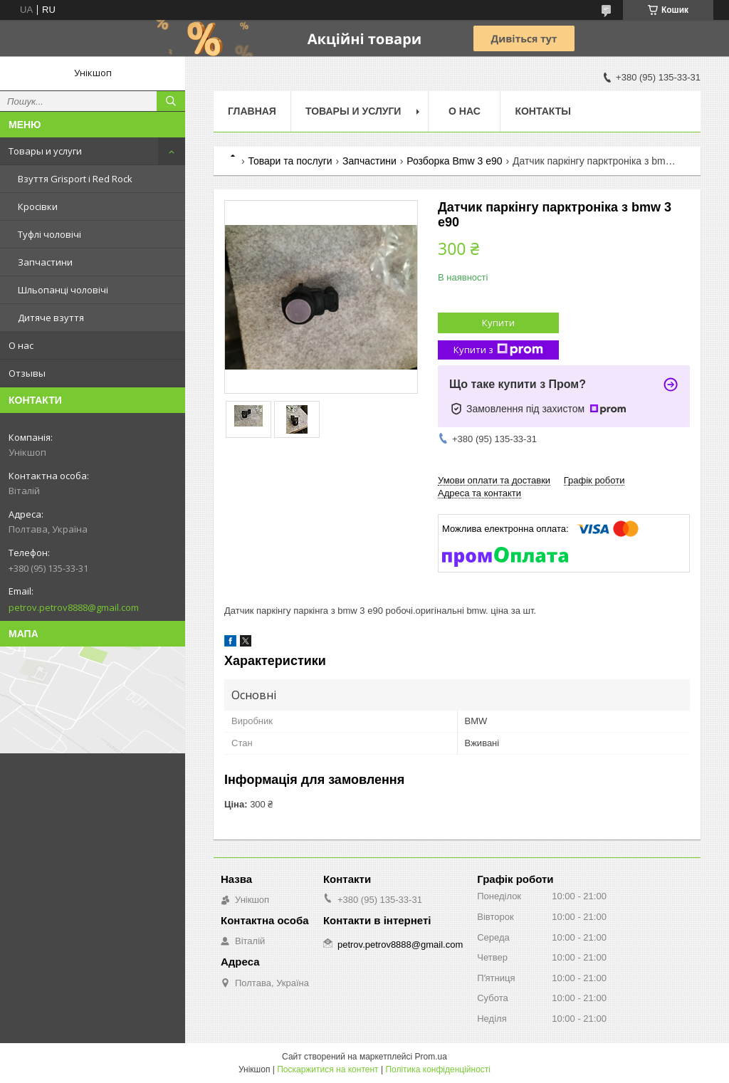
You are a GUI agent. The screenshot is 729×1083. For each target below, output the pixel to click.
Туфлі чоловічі (49, 234)
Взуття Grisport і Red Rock (75, 178)
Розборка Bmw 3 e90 (454, 161)
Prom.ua (431, 1057)
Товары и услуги (45, 151)
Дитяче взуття (51, 317)
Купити (498, 322)
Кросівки (38, 206)
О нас (21, 345)
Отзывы (27, 373)
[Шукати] (171, 101)
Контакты (542, 111)
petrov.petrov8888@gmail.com (74, 607)
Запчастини (45, 262)
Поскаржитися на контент (327, 1069)
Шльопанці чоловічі (63, 289)
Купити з (498, 350)
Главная (252, 111)
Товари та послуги (290, 161)
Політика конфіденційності (438, 1069)
